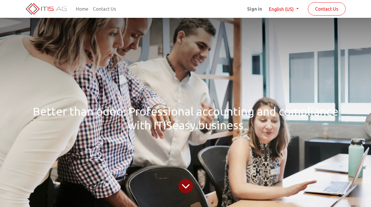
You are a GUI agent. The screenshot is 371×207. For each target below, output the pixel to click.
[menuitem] (82, 9)
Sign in (254, 9)
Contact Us (326, 9)
